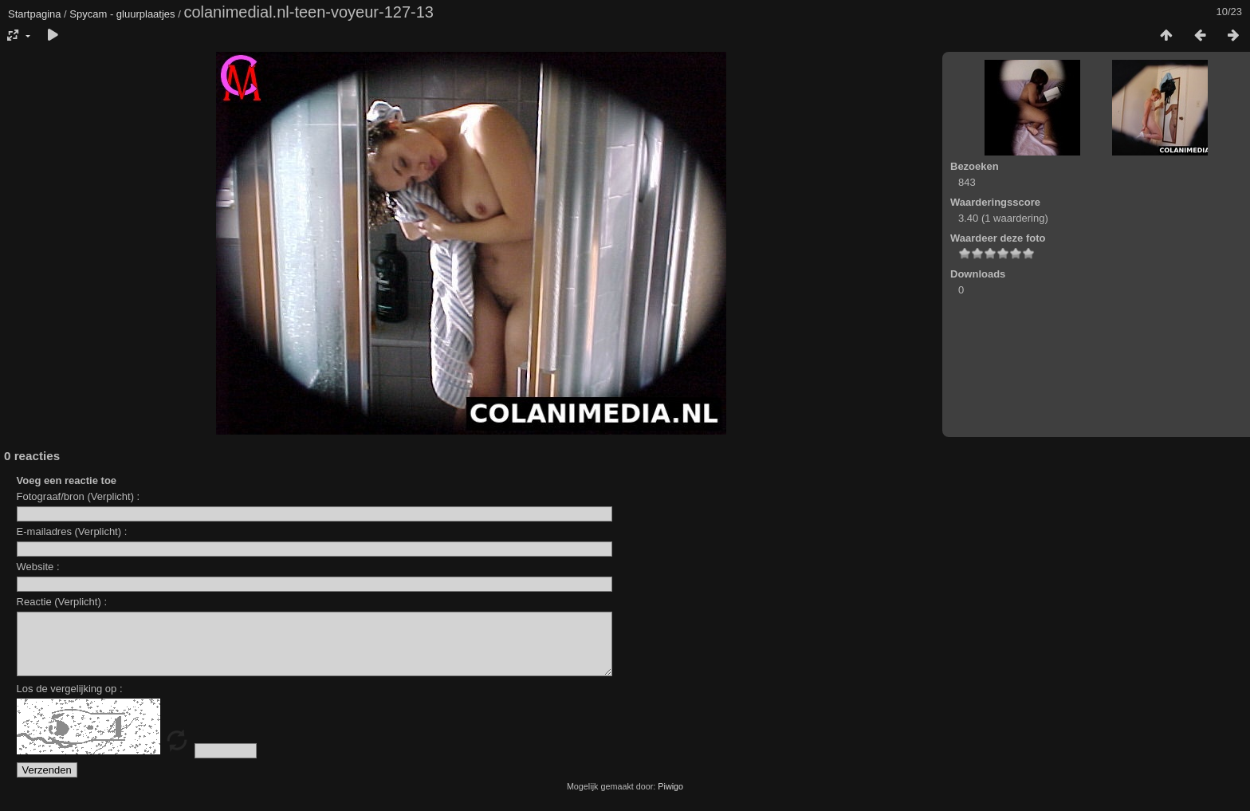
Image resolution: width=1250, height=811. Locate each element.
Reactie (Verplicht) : (62, 602)
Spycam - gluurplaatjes (122, 14)
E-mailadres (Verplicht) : (72, 531)
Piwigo (670, 798)
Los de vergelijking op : (70, 701)
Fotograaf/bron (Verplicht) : (78, 496)
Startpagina (34, 14)
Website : (38, 567)
